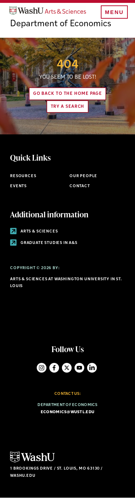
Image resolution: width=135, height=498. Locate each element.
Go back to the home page (67, 94)
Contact (79, 186)
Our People (83, 176)
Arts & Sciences (34, 232)
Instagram (41, 368)
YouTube (79, 368)
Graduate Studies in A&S (43, 243)
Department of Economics (60, 24)
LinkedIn (92, 368)
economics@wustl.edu (67, 412)
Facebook (54, 368)
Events (18, 186)
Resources (23, 176)
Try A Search (68, 107)
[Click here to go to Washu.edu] (32, 462)
